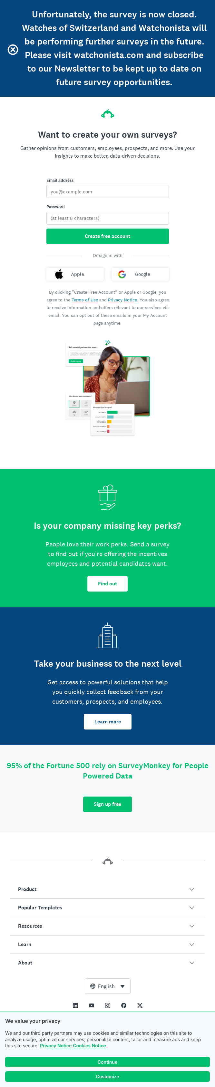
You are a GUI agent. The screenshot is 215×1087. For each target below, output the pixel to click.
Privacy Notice (56, 1045)
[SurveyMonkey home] (107, 111)
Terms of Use (85, 300)
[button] (107, 889)
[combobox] (108, 986)
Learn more (107, 721)
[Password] (107, 218)
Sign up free (107, 804)
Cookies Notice (89, 1045)
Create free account (107, 236)
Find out (107, 583)
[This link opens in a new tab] (75, 1005)
